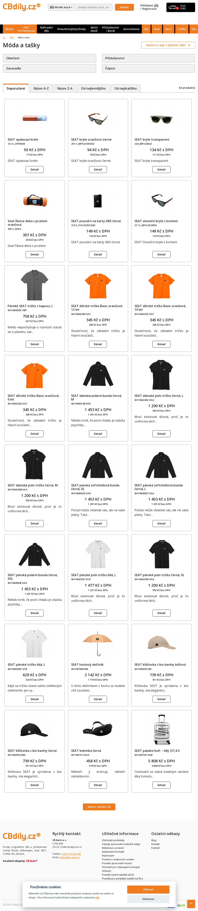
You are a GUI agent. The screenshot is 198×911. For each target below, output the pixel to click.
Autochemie (131, 29)
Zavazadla (13, 68)
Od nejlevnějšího (93, 88)
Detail (35, 169)
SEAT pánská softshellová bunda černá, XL (95, 487)
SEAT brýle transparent (151, 139)
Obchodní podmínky (113, 840)
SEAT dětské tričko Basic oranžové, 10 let (160, 308)
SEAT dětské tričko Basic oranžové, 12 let (97, 308)
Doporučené (16, 88)
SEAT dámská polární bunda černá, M (96, 397)
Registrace (149, 9)
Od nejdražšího (126, 88)
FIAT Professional (26, 29)
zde (97, 897)
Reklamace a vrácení (113, 848)
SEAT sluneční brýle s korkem (156, 221)
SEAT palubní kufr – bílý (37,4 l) (157, 751)
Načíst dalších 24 (99, 807)
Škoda (9, 29)
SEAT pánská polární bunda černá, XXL (33, 577)
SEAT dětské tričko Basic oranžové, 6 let (33, 397)
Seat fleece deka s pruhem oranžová (27, 223)
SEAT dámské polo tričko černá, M (33, 485)
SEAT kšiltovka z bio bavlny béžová (160, 664)
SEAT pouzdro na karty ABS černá (96, 221)
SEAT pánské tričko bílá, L (26, 664)
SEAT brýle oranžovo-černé (91, 139)
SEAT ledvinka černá (86, 751)
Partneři (155, 848)
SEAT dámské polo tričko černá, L (158, 396)
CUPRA (182, 29)
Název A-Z (41, 88)
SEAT (168, 29)
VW (146, 29)
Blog (153, 840)
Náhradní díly (46, 29)
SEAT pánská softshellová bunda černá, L (158, 487)
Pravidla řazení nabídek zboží (118, 874)
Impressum (108, 855)
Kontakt (155, 844)
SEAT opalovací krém (23, 139)
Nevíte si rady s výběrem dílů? (166, 45)
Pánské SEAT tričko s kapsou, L (30, 306)
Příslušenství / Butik (110, 29)
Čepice (110, 68)
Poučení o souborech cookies (118, 859)
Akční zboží (94, 29)
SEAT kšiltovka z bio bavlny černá (32, 751)
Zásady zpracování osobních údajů (121, 844)
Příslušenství (114, 58)
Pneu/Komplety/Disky (71, 29)
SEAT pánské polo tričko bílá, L (93, 575)
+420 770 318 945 (71, 854)
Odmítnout (148, 899)
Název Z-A (65, 88)
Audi (157, 29)
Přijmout (148, 889)
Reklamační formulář (113, 851)
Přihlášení (149, 5)
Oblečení (12, 58)
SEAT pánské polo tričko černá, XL (159, 575)
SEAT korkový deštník (87, 664)
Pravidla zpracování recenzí (117, 863)
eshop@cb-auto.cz (69, 857)
